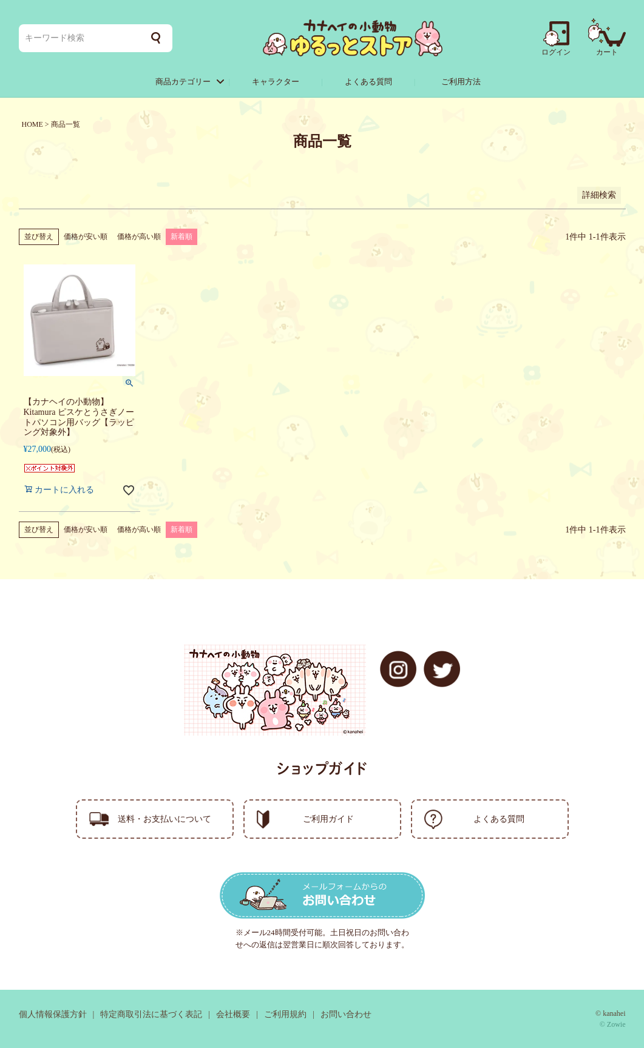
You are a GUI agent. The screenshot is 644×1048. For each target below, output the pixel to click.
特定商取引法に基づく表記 (151, 1014)
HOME (32, 124)
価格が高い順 (139, 236)
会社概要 (233, 1014)
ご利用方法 (461, 81)
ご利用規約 (285, 1014)
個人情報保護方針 (53, 1014)
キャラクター (275, 81)
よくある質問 (368, 81)
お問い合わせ (345, 1014)
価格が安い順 (85, 236)
